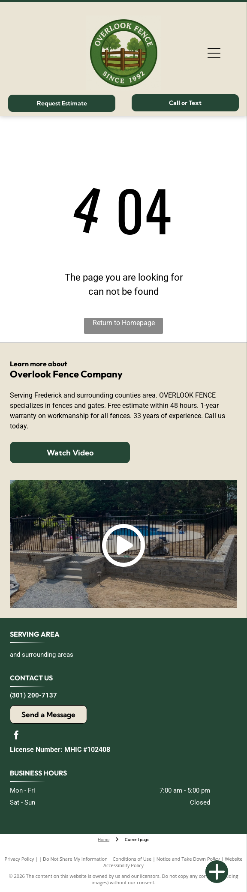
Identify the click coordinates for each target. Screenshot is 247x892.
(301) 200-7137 (33, 695)
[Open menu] (214, 53)
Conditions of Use (132, 859)
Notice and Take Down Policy (188, 859)
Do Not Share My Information (75, 859)
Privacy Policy (19, 859)
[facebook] (16, 736)
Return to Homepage (124, 323)
